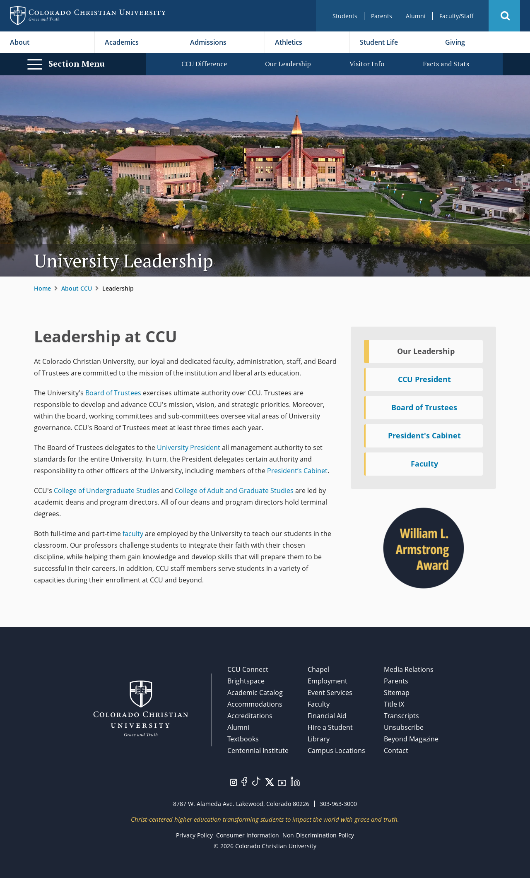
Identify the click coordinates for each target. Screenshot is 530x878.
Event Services (330, 692)
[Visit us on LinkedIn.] (295, 780)
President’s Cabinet (296, 470)
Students (344, 16)
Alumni (416, 16)
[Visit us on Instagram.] (233, 781)
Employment (327, 681)
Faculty (424, 464)
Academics (122, 42)
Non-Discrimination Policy (318, 835)
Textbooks (243, 738)
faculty (133, 533)
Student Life (379, 42)
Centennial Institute (258, 750)
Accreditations (249, 715)
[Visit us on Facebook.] (244, 780)
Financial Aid (327, 715)
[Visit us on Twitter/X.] (269, 781)
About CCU (76, 288)
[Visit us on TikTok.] (256, 780)
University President (188, 447)
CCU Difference (204, 64)
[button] (504, 15)
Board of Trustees (113, 392)
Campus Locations (336, 750)
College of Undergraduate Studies (106, 490)
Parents (381, 16)
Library (319, 738)
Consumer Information (247, 835)
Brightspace (246, 681)
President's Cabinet (424, 435)
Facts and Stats (446, 64)
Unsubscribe (404, 727)
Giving (455, 42)
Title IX (394, 704)
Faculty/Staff (456, 16)
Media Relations (409, 669)
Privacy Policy (194, 835)
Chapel (318, 669)
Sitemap (397, 692)
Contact (396, 750)
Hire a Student (330, 727)
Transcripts (401, 715)
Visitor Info (366, 64)
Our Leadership (288, 64)
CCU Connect (247, 669)
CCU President (424, 379)
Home (42, 288)
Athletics (288, 42)
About (19, 42)
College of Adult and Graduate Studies (234, 490)
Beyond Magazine (411, 738)
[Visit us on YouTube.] (282, 782)
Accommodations (254, 704)
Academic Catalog (255, 692)
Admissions (208, 42)
